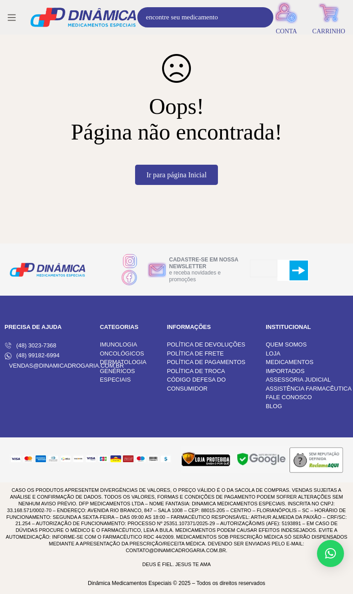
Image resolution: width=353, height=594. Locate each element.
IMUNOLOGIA (118, 344)
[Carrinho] (329, 17)
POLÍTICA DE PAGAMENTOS (206, 362)
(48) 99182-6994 (32, 355)
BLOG (274, 406)
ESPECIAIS (115, 379)
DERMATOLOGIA (123, 362)
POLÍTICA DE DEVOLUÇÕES (206, 344)
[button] (330, 553)
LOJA (273, 353)
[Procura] (263, 17)
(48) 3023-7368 (30, 345)
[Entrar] (286, 17)
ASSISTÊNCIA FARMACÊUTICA (309, 388)
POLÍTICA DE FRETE (195, 353)
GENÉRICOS (117, 371)
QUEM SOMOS (286, 344)
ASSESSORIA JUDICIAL (298, 379)
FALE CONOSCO (289, 397)
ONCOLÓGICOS (122, 353)
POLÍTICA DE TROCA (196, 371)
